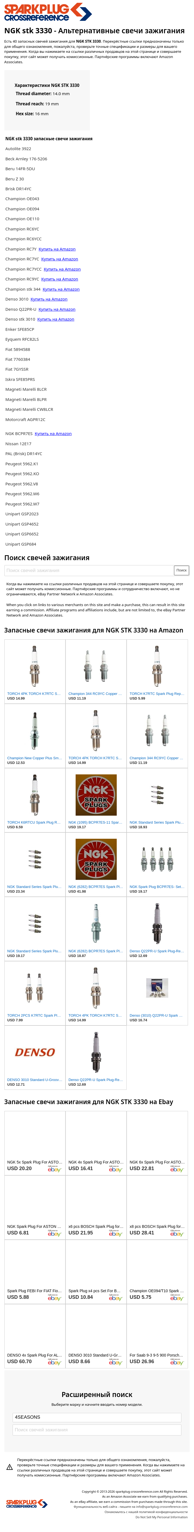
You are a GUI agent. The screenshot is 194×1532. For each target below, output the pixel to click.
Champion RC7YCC (23, 269)
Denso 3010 (17, 299)
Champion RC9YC (22, 279)
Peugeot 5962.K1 (21, 463)
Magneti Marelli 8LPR (26, 399)
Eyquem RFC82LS (22, 339)
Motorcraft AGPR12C (25, 419)
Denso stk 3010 (20, 319)
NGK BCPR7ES (19, 433)
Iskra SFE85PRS (20, 379)
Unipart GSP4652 (21, 524)
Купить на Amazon (57, 249)
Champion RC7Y (21, 249)
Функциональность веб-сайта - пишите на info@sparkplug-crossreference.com (131, 1507)
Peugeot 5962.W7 (22, 504)
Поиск (181, 570)
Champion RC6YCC (23, 238)
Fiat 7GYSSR (16, 369)
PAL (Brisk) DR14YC (23, 453)
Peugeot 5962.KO (22, 473)
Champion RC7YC (22, 259)
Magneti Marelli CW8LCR (29, 409)
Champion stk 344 (22, 289)
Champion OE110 (22, 218)
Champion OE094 (22, 208)
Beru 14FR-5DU (20, 168)
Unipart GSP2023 (21, 513)
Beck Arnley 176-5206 (26, 158)
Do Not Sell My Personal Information (162, 1517)
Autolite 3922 (18, 148)
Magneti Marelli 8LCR (26, 389)
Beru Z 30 (14, 178)
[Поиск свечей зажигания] (89, 570)
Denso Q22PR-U (20, 309)
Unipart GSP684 (20, 544)
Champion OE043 (22, 198)
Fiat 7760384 (17, 359)
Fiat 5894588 (17, 349)
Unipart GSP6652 (21, 534)
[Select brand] (97, 1417)
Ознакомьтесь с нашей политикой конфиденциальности (146, 1512)
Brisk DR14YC (18, 188)
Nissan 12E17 (18, 443)
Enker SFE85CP (19, 329)
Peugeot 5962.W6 (22, 493)
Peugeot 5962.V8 (21, 483)
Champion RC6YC (22, 229)
